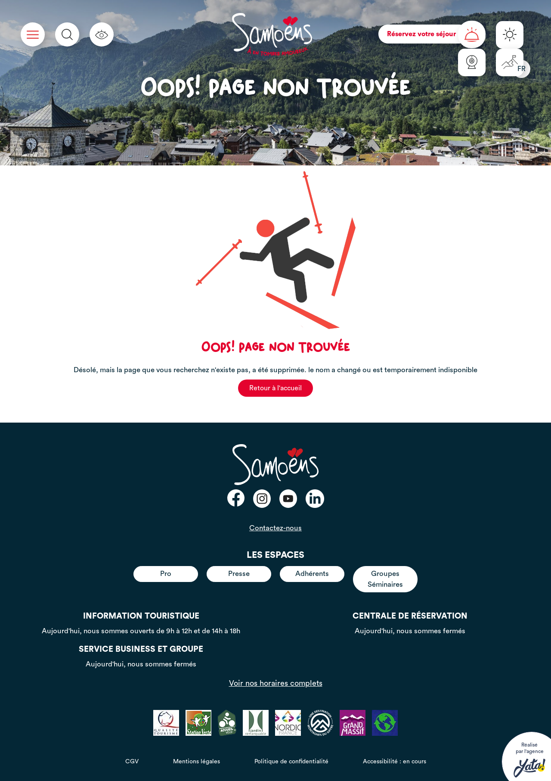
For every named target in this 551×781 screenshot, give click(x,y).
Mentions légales (196, 762)
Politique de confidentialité (291, 762)
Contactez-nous (275, 528)
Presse (239, 573)
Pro (165, 573)
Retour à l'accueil (275, 388)
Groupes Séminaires (385, 579)
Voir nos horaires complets (275, 683)
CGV (132, 762)
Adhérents (312, 573)
